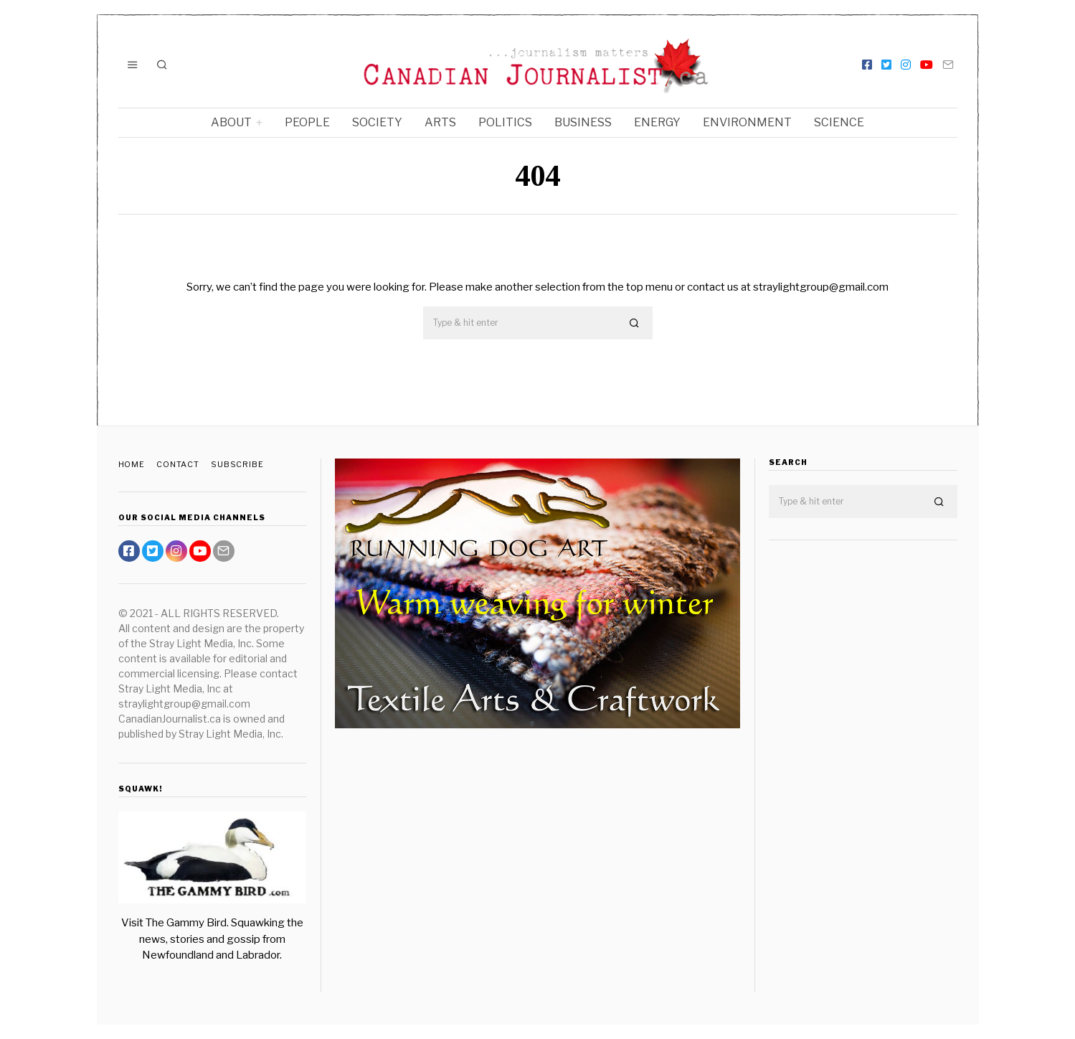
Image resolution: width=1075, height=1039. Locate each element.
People (307, 122)
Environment (747, 122)
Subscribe (239, 464)
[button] (635, 323)
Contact (179, 464)
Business (583, 122)
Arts (440, 122)
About (231, 122)
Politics (505, 122)
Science (839, 122)
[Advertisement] (863, 777)
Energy (657, 122)
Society (377, 122)
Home (132, 464)
